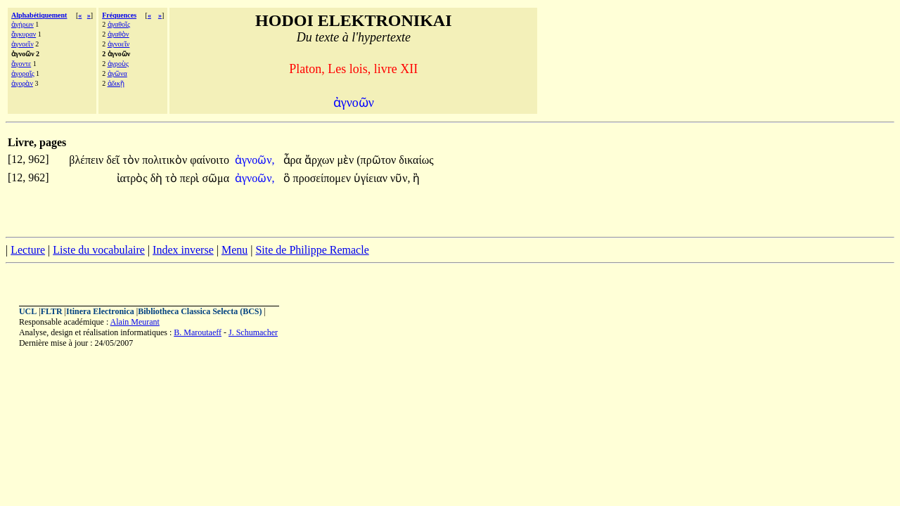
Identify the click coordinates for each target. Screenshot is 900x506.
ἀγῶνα (117, 73)
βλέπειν (87, 160)
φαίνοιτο (209, 160)
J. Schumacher (253, 332)
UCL (28, 311)
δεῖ (114, 160)
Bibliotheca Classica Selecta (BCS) (200, 311)
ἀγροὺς (118, 63)
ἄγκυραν (23, 34)
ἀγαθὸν (118, 34)
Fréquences (119, 15)
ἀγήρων (22, 24)
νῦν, (400, 178)
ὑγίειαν (372, 178)
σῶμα (215, 178)
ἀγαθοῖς (119, 24)
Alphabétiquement (39, 15)
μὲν (346, 160)
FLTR (52, 311)
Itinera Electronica (100, 311)
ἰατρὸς (133, 178)
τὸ (172, 178)
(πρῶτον (377, 160)
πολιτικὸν (166, 160)
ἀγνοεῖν (22, 44)
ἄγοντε (21, 63)
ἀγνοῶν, (255, 160)
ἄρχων (321, 160)
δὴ (158, 178)
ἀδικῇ (116, 83)
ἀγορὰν (22, 83)
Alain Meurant (135, 322)
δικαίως (416, 160)
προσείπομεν (323, 178)
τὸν (132, 160)
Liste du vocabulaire (99, 250)
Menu (234, 250)
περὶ (191, 178)
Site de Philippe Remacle (311, 250)
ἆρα (293, 160)
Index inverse (183, 250)
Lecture (28, 250)
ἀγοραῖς (22, 73)
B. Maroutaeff (197, 332)
